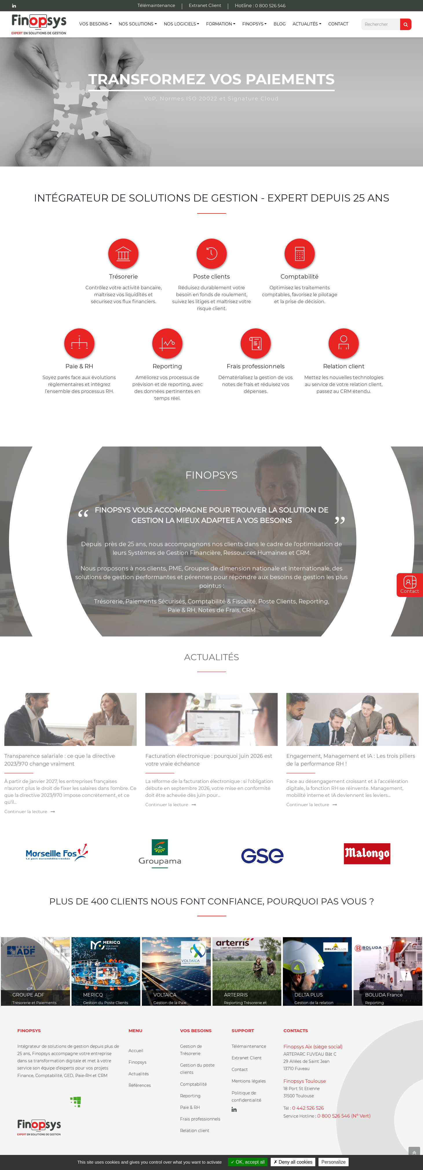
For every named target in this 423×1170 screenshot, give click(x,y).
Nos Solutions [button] (136, 24)
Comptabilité (193, 1084)
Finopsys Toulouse (304, 1081)
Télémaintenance (156, 5)
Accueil (136, 1050)
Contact (338, 24)
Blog (280, 24)
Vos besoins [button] (93, 24)
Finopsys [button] (252, 24)
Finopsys (138, 1062)
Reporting (190, 1095)
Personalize (333, 1162)
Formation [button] (219, 24)
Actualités (139, 1073)
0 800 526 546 (270, 5)
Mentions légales (249, 1081)
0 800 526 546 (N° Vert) (344, 1116)
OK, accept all (248, 1162)
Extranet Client (205, 5)
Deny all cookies (293, 1162)
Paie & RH (190, 1107)
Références (140, 1085)
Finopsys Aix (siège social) (313, 1047)
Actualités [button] (305, 24)
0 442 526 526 (308, 1108)
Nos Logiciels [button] (180, 24)
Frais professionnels (200, 1119)
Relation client (194, 1130)
